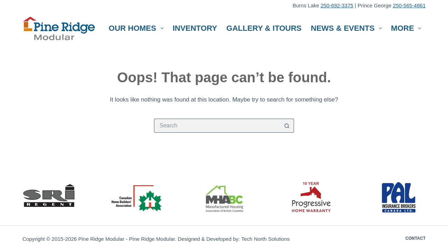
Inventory (195, 28)
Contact (415, 238)
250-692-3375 (337, 5)
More (407, 28)
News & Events (348, 28)
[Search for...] (217, 126)
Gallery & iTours (264, 28)
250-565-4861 (409, 5)
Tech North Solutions (265, 239)
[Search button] (287, 126)
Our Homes (137, 28)
